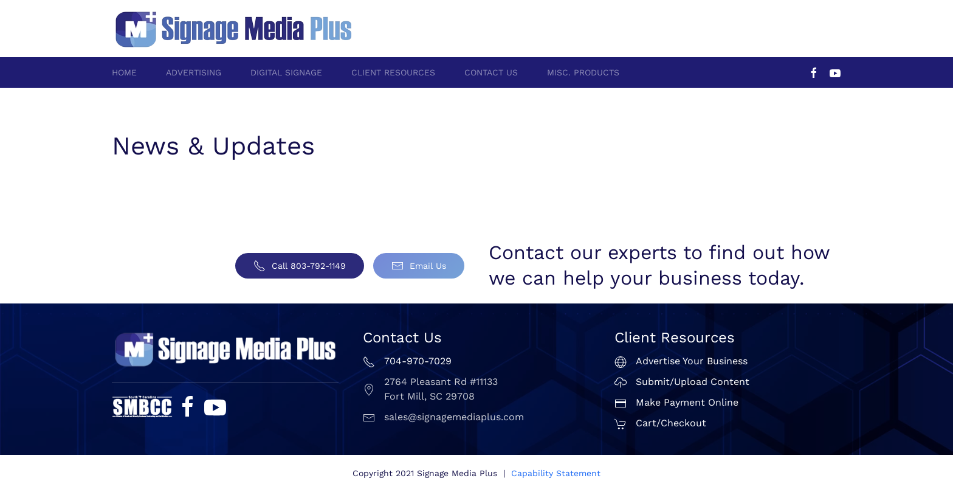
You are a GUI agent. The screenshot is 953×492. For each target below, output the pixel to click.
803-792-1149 (813, 22)
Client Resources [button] (393, 72)
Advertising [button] (193, 72)
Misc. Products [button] (583, 72)
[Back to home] (233, 28)
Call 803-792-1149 (299, 266)
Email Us (418, 266)
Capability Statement (555, 473)
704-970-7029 (746, 22)
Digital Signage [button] (286, 72)
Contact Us (491, 72)
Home (124, 72)
